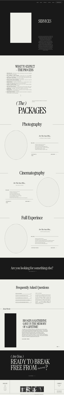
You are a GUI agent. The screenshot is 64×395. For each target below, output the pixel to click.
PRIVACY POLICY (41, 394)
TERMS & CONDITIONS (36, 394)
